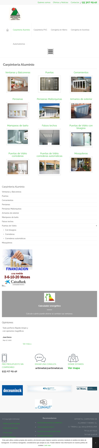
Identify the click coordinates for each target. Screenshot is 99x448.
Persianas (18, 99)
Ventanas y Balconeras (17, 72)
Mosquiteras (81, 153)
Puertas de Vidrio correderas (18, 154)
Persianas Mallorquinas (49, 99)
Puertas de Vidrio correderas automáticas (49, 154)
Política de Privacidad (11, 423)
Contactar (75, 2)
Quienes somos (43, 2)
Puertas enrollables (45, 436)
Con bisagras (10, 230)
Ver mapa (74, 368)
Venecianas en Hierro (46, 427)
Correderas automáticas (15, 238)
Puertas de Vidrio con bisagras (81, 126)
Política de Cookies (10, 428)
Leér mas (47, 445)
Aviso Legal (7, 432)
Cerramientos (81, 72)
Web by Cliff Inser (9, 437)
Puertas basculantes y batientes (50, 423)
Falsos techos (49, 125)
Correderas (10, 234)
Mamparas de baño (17, 125)
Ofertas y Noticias (60, 2)
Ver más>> (27, 344)
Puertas (49, 72)
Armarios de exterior (81, 99)
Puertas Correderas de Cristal (49, 431)
